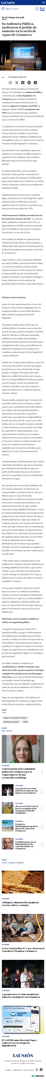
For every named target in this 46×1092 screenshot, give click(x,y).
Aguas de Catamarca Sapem (15, 718)
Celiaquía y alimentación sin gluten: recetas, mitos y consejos (20, 904)
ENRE (25, 722)
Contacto (8, 1070)
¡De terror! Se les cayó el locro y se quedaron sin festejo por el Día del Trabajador (26, 809)
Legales (32, 1063)
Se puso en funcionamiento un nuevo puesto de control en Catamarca (26, 827)
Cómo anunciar (28, 1070)
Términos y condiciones (20, 1063)
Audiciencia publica (11, 722)
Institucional (17, 1070)
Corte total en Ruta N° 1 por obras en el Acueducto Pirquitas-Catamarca (23, 950)
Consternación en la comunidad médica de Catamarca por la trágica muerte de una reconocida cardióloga (18, 773)
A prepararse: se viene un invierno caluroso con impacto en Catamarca (26, 790)
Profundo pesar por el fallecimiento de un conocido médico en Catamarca (25, 845)
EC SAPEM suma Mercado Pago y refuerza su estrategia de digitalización (19, 1043)
